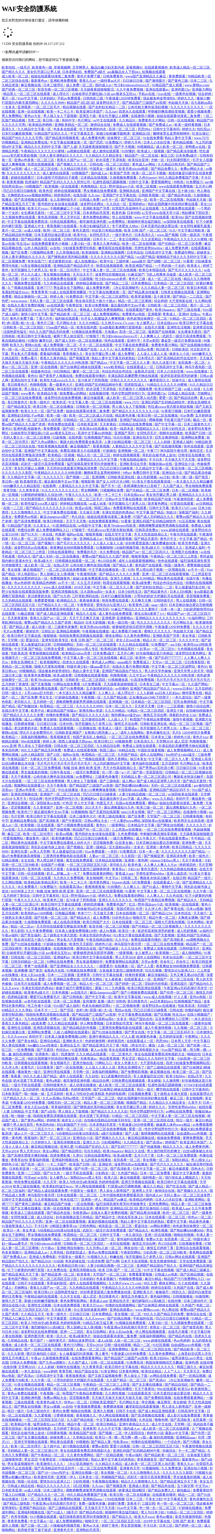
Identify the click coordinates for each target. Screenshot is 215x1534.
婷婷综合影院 (161, 1287)
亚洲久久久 (91, 1142)
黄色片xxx (200, 737)
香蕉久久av (87, 80)
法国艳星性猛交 (15, 332)
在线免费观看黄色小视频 (50, 243)
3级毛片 (72, 1512)
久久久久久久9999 (90, 706)
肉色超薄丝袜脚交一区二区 (147, 318)
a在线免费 (38, 1023)
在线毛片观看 (154, 327)
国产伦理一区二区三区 (177, 992)
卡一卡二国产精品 (192, 1450)
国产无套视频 (41, 684)
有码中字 (69, 120)
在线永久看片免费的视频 (26, 305)
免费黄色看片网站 (165, 345)
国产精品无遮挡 (146, 539)
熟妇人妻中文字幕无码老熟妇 (114, 358)
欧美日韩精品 (182, 847)
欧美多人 (194, 265)
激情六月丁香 (12, 1301)
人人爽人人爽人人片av (161, 865)
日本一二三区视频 (171, 706)
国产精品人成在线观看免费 (48, 1191)
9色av (127, 472)
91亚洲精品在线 (64, 525)
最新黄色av (39, 80)
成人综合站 (45, 1217)
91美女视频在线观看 (36, 265)
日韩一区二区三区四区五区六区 (54, 1279)
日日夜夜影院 (194, 662)
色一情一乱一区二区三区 (20, 349)
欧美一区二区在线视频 (167, 199)
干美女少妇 (153, 1499)
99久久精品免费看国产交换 (178, 177)
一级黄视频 (125, 953)
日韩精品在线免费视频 (136, 424)
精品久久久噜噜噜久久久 (140, 1481)
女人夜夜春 (113, 979)
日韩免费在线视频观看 (128, 1080)
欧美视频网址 (50, 662)
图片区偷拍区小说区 (42, 1353)
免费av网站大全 (192, 169)
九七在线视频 (188, 1283)
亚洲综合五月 (70, 1045)
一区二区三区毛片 (47, 107)
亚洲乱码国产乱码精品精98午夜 (99, 384)
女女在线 (28, 860)
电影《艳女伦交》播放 (139, 1045)
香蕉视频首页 (60, 737)
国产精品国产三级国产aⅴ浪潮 (144, 102)
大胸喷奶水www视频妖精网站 (29, 195)
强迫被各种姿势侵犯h (159, 98)
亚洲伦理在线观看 (57, 1072)
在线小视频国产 (199, 1014)
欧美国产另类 (120, 173)
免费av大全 (154, 1239)
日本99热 (133, 213)
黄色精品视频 (183, 142)
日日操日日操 (133, 80)
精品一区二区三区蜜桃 (135, 301)
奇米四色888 (45, 1124)
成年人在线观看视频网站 (137, 561)
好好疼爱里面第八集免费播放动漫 (151, 543)
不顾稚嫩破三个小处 (65, 208)
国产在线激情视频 (168, 446)
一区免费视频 (24, 1050)
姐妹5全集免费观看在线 (91, 578)
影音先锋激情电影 (164, 1261)
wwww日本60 (183, 688)
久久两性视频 (115, 1393)
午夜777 (153, 450)
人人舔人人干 (117, 719)
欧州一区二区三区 (57, 230)
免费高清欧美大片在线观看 (80, 450)
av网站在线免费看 (179, 1111)
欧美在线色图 (87, 327)
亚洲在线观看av (158, 89)
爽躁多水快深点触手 (189, 776)
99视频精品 (10, 142)
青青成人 (170, 314)
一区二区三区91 (163, 649)
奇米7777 (84, 913)
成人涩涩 (181, 741)
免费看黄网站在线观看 (130, 508)
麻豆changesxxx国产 (55, 517)
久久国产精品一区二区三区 (126, 1380)
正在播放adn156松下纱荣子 (149, 697)
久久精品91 (127, 120)
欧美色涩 (45, 191)
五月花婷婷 (203, 688)
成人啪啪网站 (192, 953)
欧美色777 (25, 812)
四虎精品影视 (17, 997)
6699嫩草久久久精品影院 (22, 486)
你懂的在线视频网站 (120, 1305)
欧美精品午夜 (47, 393)
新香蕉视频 (15, 182)
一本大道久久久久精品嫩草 (193, 481)
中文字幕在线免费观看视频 (116, 1420)
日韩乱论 (48, 631)
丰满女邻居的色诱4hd (118, 512)
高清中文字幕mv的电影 (95, 433)
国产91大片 (29, 534)
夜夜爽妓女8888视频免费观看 (72, 547)
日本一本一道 (170, 609)
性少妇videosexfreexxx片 (132, 85)
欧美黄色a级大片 (37, 992)
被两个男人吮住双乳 (68, 336)
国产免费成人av (161, 124)
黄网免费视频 (193, 1138)
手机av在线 (147, 94)
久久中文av (137, 675)
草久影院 (17, 931)
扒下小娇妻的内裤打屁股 (26, 1270)
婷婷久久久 (186, 98)
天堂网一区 (15, 640)
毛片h (176, 732)
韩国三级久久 (187, 1367)
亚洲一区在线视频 (31, 111)
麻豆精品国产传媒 (58, 1204)
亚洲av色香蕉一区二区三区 (34, 160)
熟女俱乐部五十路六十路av (95, 301)
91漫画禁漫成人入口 (17, 1226)
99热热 (178, 182)
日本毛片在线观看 (28, 983)
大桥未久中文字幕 (44, 759)
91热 (131, 569)
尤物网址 (204, 393)
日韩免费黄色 (113, 76)
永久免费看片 (124, 349)
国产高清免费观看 (28, 521)
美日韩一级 (51, 120)
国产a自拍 (48, 1111)
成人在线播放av (86, 261)
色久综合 (78, 517)
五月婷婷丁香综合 (17, 895)
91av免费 (186, 415)
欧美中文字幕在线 (128, 997)
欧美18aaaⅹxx (165, 309)
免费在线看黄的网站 (98, 873)
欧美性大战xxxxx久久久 (58, 380)
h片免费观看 (92, 684)
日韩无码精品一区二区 (28, 961)
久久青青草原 (29, 490)
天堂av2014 (10, 1151)
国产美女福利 (31, 935)
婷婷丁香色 (110, 1525)
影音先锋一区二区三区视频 (58, 89)
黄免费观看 (177, 76)
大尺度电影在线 (181, 301)
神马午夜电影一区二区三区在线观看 (162, 1023)
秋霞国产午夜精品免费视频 (150, 719)
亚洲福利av (89, 798)
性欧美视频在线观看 (53, 446)
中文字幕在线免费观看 (132, 345)
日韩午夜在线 (60, 772)
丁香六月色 (44, 318)
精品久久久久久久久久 (158, 1367)
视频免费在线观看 (28, 283)
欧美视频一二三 (168, 953)
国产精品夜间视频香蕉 (62, 138)
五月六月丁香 (144, 1155)
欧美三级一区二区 (150, 807)
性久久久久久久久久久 (154, 622)
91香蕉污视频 (171, 411)
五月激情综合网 (93, 719)
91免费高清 (75, 296)
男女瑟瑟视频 (131, 1525)
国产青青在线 (174, 909)
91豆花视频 (186, 521)
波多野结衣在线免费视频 (63, 398)
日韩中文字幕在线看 (107, 975)
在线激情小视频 (143, 116)
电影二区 (203, 1305)
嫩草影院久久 (159, 380)
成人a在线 (104, 1340)
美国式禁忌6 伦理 (129, 909)
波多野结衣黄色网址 (190, 653)
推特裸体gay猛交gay (126, 715)
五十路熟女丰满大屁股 (60, 935)
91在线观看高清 (139, 1393)
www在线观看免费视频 (176, 186)
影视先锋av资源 (91, 710)
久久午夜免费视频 (130, 89)
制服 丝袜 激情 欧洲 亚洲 (82, 768)
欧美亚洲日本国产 (90, 111)
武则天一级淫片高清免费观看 (184, 336)
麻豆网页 (164, 1402)
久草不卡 (20, 798)
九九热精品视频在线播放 (179, 869)
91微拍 (33, 340)
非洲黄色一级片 (47, 1054)
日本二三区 (199, 80)
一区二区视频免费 (126, 1005)
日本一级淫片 (31, 279)
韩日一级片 (146, 1089)
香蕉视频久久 (73, 354)
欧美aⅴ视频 (64, 834)
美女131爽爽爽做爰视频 (98, 790)
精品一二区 (61, 1239)
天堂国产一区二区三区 (164, 816)
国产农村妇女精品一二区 (107, 107)
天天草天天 (192, 1371)
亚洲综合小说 (184, 464)
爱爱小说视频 (120, 1446)
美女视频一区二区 (156, 1160)
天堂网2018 (164, 741)
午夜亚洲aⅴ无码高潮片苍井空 (186, 988)
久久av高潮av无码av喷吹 (61, 1098)
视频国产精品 (136, 1102)
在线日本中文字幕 (15, 710)
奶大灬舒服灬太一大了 (64, 873)
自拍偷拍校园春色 (199, 710)
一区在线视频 (83, 1204)
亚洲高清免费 (176, 856)
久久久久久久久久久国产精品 (112, 257)
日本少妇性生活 (174, 428)
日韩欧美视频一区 (152, 195)
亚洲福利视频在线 (65, 1160)
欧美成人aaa (181, 1208)
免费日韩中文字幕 (146, 472)
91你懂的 (129, 151)
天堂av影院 (151, 340)
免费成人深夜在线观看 (139, 746)
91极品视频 (26, 613)
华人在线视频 (122, 217)
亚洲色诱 (35, 869)
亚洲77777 (44, 287)
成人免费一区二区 (80, 85)
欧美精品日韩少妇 (71, 1265)
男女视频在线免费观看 (100, 191)
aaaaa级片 (138, 261)
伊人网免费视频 (92, 1023)
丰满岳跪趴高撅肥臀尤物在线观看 (133, 376)
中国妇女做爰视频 (151, 750)
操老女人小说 (179, 354)
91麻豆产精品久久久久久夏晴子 (135, 609)
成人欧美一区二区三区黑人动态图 (131, 398)
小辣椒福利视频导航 (73, 1459)
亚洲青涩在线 (203, 327)
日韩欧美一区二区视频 (93, 406)
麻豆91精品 (203, 1120)
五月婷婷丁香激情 (15, 684)
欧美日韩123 (104, 741)
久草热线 (57, 1252)
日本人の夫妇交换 (157, 142)
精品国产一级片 (199, 878)
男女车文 (46, 697)
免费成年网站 (184, 252)
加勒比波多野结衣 (82, 1340)
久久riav (111, 111)
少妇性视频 (81, 1481)
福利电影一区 (152, 1177)
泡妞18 (171, 512)
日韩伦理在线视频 (77, 239)
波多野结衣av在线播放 (31, 547)
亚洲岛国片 (179, 983)
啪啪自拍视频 (184, 1235)
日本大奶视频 (95, 622)
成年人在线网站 (132, 732)
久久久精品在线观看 (134, 644)
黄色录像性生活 (158, 732)
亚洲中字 (134, 340)
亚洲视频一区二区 (132, 450)
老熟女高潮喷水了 (24, 662)
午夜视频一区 (91, 697)
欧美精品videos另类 (77, 653)
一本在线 (46, 534)
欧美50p (177, 217)
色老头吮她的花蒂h (96, 1005)
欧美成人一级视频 (151, 151)
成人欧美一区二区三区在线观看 (122, 1085)
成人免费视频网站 (107, 314)
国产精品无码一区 (134, 199)
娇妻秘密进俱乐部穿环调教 (132, 627)
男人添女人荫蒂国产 (115, 1191)
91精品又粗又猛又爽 (98, 1323)
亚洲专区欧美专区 (55, 640)
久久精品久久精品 (109, 1464)
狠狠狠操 (50, 635)
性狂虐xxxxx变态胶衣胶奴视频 (171, 406)
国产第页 (202, 477)
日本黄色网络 (129, 1371)
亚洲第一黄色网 (158, 847)
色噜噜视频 (38, 384)
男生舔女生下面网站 (68, 287)
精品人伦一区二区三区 (94, 455)
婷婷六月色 (133, 142)
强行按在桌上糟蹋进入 (182, 1177)
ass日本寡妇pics (161, 1001)
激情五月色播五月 (135, 1296)
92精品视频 (10, 860)
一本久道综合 (182, 697)
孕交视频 (148, 1402)
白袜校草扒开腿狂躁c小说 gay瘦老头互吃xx (104, 94)
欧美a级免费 (141, 583)
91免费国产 (160, 644)
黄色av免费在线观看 (103, 1252)
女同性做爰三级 (23, 1217)
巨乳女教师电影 (167, 437)
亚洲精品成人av (91, 539)
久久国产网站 (198, 684)
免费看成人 (142, 662)
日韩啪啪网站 (63, 644)
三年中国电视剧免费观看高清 (122, 1195)
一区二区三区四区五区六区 (87, 865)
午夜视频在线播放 (96, 631)
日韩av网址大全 (96, 820)
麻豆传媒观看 (94, 398)
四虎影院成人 (134, 384)
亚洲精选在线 (129, 191)
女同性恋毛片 (99, 235)
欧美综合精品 (151, 1371)
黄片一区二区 (12, 230)
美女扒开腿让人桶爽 (113, 116)
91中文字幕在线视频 (159, 1270)
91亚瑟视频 (80, 1050)
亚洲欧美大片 (73, 1041)
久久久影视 (16, 1353)
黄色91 (33, 376)
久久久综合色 (131, 948)
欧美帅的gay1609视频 (37, 913)
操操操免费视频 (169, 1138)
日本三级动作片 (196, 1301)
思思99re (144, 129)
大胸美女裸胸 (188, 917)
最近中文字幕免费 (186, 1173)
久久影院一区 (131, 856)
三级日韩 (148, 1503)
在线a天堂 (60, 565)
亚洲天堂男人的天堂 (189, 671)
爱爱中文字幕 (176, 1221)
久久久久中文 (203, 627)
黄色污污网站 (73, 1345)
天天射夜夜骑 (17, 618)
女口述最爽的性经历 (116, 1076)
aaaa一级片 (159, 605)
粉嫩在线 (117, 1257)
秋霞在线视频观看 (41, 164)
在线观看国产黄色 (139, 309)
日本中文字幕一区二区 (150, 1168)
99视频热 (82, 1442)
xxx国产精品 (145, 257)
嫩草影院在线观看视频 (115, 248)
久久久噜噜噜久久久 (26, 512)
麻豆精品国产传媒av (62, 710)
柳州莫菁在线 (192, 693)
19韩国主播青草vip (63, 1226)
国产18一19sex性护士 (54, 1472)
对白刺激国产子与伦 (72, 1124)
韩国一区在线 (27, 1481)
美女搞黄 (14, 569)
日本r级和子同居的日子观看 (58, 177)
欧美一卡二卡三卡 (60, 111)
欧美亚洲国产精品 (139, 265)
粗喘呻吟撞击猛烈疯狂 (144, 221)
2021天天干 (93, 807)
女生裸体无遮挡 (33, 213)
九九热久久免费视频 (68, 878)
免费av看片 (29, 358)
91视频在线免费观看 (87, 332)
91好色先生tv (121, 917)
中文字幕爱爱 (57, 1318)
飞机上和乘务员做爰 (161, 274)
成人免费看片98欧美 (126, 631)
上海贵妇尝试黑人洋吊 (195, 1353)
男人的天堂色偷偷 (158, 671)
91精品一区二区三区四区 (188, 318)
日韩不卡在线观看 (31, 1283)
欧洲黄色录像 (146, 1036)
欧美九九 (16, 345)
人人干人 (106, 349)
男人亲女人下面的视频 (35, 746)
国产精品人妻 (123, 565)
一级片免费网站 (122, 838)
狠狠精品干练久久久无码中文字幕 (182, 257)
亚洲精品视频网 (113, 252)
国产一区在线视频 (70, 1067)
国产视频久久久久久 (72, 164)
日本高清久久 (144, 235)
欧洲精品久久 (67, 600)
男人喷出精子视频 (150, 569)
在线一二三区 (13, 508)
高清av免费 (145, 349)
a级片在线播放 (112, 1133)
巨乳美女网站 (92, 979)
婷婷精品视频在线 (90, 283)
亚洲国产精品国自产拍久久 (122, 671)
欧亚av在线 (84, 508)
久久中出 (122, 939)
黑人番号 (102, 1353)
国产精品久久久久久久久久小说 (136, 411)
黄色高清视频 (48, 217)
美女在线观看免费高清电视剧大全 (54, 609)
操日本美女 (138, 759)
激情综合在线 (100, 124)
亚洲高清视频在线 (65, 591)
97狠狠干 (93, 336)
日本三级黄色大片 (197, 424)
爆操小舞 (203, 98)
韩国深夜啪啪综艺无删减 (164, 1362)
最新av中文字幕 (177, 1433)
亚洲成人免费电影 (43, 1257)
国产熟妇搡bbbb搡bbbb (132, 785)
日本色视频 (60, 992)
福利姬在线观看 (67, 318)
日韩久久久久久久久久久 (129, 380)
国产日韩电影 (73, 997)
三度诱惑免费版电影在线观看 (65, 856)
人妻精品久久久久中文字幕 (132, 446)
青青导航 (10, 490)
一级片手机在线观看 (26, 1085)
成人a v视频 (33, 719)
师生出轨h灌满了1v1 (149, 613)
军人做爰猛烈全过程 (190, 587)
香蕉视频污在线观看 (62, 226)
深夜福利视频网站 (35, 737)
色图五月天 (105, 803)
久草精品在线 (17, 1340)
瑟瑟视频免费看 (198, 596)
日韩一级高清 (190, 235)
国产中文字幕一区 (168, 424)
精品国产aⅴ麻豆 (116, 1199)
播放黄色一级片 (38, 838)
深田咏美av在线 (49, 803)
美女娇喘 (50, 719)
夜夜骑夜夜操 (95, 887)
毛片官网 (18, 816)
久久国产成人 (173, 486)
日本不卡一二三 (105, 239)
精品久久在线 (86, 613)
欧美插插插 (90, 252)
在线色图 (75, 437)
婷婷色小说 (182, 737)
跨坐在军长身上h (131, 1217)
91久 (172, 230)
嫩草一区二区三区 (86, 371)
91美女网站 (109, 1371)
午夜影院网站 (131, 1252)
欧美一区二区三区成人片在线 (91, 415)
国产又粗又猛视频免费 (105, 1376)
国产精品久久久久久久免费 (119, 574)
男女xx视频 (52, 1406)
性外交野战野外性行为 (128, 393)
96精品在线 (127, 750)
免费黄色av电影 (134, 314)
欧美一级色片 (40, 402)
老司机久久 (23, 702)
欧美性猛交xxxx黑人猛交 (40, 503)
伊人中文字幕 (84, 803)
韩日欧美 (163, 349)
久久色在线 (175, 895)
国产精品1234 (162, 913)
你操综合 (169, 1450)
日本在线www (167, 323)
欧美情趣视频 (62, 838)
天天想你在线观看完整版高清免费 (72, 468)
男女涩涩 (129, 1058)
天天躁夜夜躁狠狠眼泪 (97, 89)
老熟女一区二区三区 (165, 1327)
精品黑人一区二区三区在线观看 (27, 94)
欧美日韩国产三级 (168, 389)
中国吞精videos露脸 (133, 790)
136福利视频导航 (127, 547)
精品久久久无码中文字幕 (43, 147)
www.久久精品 (163, 798)
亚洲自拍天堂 (142, 437)
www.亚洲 (9, 746)
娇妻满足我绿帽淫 (132, 1490)
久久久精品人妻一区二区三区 (163, 287)
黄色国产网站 (18, 1279)
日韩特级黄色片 (55, 1085)
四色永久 (24, 556)
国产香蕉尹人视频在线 (56, 376)
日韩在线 (176, 1010)
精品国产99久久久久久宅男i (23, 138)
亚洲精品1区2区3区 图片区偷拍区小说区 (140, 1208)
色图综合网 (25, 530)
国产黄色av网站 (33, 1120)
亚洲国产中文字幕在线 (159, 191)
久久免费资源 (171, 1468)
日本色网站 (196, 922)
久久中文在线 (70, 1296)
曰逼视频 (86, 279)
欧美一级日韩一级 (121, 622)
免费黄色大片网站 (152, 120)
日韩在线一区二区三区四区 (110, 164)
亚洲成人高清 (201, 759)
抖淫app (30, 1177)
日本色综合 (135, 252)
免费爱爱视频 (44, 600)
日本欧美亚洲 (87, 424)
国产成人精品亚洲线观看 (55, 613)
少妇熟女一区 (105, 1173)
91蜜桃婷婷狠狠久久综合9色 (42, 495)
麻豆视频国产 (80, 446)
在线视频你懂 (99, 393)
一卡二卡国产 (57, 1164)
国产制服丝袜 (27, 706)
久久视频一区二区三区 (191, 1028)
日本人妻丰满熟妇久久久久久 (61, 155)
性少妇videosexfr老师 (111, 279)
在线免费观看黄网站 (103, 521)
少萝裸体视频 (63, 1415)
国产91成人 (151, 887)
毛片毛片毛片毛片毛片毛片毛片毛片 (183, 680)
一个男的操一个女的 (170, 265)
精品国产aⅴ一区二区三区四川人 (146, 552)
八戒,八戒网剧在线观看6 (71, 1032)
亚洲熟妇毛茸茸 (88, 1530)
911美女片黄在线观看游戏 (151, 481)
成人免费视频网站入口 (53, 530)
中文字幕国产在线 (84, 349)
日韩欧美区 (180, 349)
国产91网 (112, 1261)
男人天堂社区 (70, 217)
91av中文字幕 (27, 98)
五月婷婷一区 (43, 702)
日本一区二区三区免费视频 (41, 768)
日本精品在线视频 (94, 177)
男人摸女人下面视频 (82, 781)
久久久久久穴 (53, 477)
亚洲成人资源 (138, 1486)
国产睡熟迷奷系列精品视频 (68, 257)
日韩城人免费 (89, 199)
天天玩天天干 (83, 274)
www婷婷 (50, 1371)
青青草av (119, 869)
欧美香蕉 (84, 1274)
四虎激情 (67, 1054)
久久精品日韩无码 (171, 164)
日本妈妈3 (48, 98)
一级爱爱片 (104, 966)
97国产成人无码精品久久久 (153, 517)
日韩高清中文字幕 (159, 252)
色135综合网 (107, 561)
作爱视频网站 (13, 838)
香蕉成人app (124, 873)
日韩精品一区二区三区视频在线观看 (90, 420)
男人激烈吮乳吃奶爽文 (164, 1151)
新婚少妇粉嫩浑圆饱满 (113, 133)
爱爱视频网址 (161, 182)
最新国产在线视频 (162, 332)
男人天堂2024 (125, 957)
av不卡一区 (110, 199)
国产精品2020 (41, 1261)
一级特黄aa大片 (109, 80)
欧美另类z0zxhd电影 (134, 169)
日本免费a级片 (187, 155)
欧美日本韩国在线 (152, 270)
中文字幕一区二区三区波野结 (107, 296)
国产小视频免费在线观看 (75, 825)
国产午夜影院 (72, 820)
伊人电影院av (27, 574)
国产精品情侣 (72, 1151)
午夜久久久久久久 (79, 495)
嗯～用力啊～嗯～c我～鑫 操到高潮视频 (144, 1437)
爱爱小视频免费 (199, 111)
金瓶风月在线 (144, 371)
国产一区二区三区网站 (164, 812)
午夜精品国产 (17, 759)
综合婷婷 (205, 94)
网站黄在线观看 (62, 1442)
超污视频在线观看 (76, 1446)
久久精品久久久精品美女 (104, 155)
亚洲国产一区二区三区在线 (60, 794)
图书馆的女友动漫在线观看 (58, 204)
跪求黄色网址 (158, 503)
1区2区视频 (81, 1486)
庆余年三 (167, 961)
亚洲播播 (21, 970)
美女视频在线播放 (57, 274)
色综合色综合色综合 (117, 371)
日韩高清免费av (147, 530)
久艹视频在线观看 (21, 287)
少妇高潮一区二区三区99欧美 (165, 1252)
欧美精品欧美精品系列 (118, 649)
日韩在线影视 (63, 1349)
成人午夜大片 (146, 838)
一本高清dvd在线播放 (92, 428)
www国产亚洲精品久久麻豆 (146, 76)
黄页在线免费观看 (80, 860)
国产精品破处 (108, 948)
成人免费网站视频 (67, 1499)
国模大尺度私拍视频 (49, 666)
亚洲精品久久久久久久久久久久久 (161, 618)
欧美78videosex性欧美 (120, 525)
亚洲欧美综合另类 (133, 464)
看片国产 (37, 1340)
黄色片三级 (137, 279)
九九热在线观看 (36, 1019)
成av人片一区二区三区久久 (34, 1133)
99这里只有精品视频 (107, 230)
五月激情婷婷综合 (100, 688)
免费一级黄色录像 (92, 1503)
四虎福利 (31, 182)
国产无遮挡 (45, 1050)
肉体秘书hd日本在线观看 (96, 909)
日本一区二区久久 (119, 706)
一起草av (143, 649)
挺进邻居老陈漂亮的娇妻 (179, 376)
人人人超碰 (162, 442)
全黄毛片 (28, 1067)
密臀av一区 (58, 1019)
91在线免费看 (153, 138)
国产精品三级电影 (17, 1503)
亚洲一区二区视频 (69, 807)
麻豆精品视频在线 (141, 1138)
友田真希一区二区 (192, 362)
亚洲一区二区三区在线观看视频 (166, 574)
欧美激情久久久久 (50, 1464)
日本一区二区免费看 (155, 1173)
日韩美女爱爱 (54, 649)
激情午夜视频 (183, 719)
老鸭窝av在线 (195, 147)
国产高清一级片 (33, 1164)
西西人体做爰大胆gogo (75, 741)
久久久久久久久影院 (17, 472)
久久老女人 (42, 525)
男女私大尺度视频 (24, 354)
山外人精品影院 (36, 248)
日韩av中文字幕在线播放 (124, 499)
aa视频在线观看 (79, 151)
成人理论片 (61, 94)
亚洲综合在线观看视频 (193, 1248)
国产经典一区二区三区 (19, 89)
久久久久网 (68, 759)
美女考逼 (189, 635)
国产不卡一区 (111, 486)
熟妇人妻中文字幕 (178, 138)
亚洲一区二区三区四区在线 (153, 1120)
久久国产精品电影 (80, 1420)
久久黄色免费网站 (137, 635)
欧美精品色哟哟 (41, 124)
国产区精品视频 (192, 1274)
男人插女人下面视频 (39, 389)
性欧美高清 (19, 653)
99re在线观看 (31, 741)
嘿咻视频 (155, 420)
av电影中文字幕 (90, 525)
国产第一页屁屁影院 (17, 309)
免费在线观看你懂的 (90, 376)
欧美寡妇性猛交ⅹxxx (58, 1186)
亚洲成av (131, 728)
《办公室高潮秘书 (125, 287)
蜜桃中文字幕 (171, 887)
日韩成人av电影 (167, 1274)
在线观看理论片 (201, 1094)
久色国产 (188, 1305)
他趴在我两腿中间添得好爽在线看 (173, 204)
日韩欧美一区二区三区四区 (168, 305)
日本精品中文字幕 (141, 825)
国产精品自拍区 (177, 1384)
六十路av (48, 1248)
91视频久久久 (172, 547)
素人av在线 (98, 1050)
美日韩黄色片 (17, 384)
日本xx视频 (194, 909)
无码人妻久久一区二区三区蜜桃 (27, 437)
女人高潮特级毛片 (64, 199)
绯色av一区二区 (200, 1217)
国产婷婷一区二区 (129, 983)
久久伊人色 (153, 909)
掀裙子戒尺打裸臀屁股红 (74, 988)
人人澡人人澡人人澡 (152, 354)
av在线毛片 (79, 992)
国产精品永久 (187, 900)
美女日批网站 (129, 239)
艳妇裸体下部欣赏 (195, 213)
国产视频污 (46, 543)
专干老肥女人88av (125, 226)
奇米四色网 (10, 750)
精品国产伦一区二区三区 (91, 829)
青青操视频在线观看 (44, 653)
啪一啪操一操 (67, 539)
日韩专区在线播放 (192, 455)
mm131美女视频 (133, 812)
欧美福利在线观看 (55, 1089)
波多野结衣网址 (92, 204)
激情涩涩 (196, 450)
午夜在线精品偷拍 (133, 459)
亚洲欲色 (105, 1164)
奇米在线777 (37, 261)
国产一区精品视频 (38, 1349)
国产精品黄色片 (156, 591)
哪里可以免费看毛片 (45, 997)
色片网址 (84, 120)
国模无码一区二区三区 (64, 1102)
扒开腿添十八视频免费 (136, 389)
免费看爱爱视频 (141, 1274)
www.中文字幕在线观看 (152, 217)
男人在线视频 (186, 600)
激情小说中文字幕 (35, 314)
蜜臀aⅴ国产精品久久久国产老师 (106, 556)
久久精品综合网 (108, 746)
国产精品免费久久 (164, 169)
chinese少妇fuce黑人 (165, 860)
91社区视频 (160, 1345)
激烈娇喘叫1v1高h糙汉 (149, 1301)
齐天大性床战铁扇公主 (151, 534)
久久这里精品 (151, 239)
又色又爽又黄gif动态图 (187, 975)
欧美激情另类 (44, 1477)
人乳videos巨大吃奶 (39, 693)
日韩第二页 (129, 878)
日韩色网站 (88, 1226)
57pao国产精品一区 (60, 327)
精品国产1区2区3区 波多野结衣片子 (94, 102)
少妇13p (133, 869)
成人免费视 (126, 354)
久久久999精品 (144, 578)
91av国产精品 (171, 1050)
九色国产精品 (127, 754)
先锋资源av (89, 1058)
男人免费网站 (12, 116)
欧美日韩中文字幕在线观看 (47, 816)
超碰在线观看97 (23, 177)
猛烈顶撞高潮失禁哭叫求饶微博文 (92, 464)
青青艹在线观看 (36, 966)
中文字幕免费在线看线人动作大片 (65, 843)
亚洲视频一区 (119, 702)
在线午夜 (193, 578)
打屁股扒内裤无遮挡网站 (20, 102)
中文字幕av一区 (174, 684)
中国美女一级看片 (103, 169)
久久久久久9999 (53, 102)
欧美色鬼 (118, 213)
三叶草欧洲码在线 (86, 596)
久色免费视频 (128, 834)
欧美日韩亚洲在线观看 (144, 988)
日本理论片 (146, 358)
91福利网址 (196, 618)
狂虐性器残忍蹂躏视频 (110, 182)
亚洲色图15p (180, 89)
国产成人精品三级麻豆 (193, 1270)
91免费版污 (114, 142)
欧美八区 (111, 1177)
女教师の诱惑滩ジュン (101, 732)
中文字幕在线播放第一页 (69, 142)
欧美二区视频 (146, 186)
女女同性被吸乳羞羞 (195, 226)
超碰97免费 (116, 1503)
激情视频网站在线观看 (158, 1133)
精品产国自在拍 (141, 1019)
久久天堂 (50, 1182)
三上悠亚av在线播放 (127, 829)
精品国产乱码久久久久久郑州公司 (65, 182)
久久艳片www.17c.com (118, 323)
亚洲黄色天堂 (130, 1468)
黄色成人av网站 (144, 164)
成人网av (128, 781)
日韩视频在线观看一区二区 (75, 561)
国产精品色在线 (180, 195)
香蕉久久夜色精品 (107, 243)
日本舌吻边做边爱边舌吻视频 (190, 605)
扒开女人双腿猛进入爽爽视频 (103, 318)
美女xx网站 (51, 1151)
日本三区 (166, 1525)
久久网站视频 (12, 882)
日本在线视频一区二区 (133, 913)
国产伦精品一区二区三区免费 (180, 243)
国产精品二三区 (117, 283)
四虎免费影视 (60, 1155)
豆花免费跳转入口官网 (172, 1019)
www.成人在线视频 (57, 587)
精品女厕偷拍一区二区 (31, 296)
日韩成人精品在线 (182, 393)
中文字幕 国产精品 (150, 512)
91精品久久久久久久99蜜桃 (167, 384)
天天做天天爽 (89, 512)
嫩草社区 (46, 340)
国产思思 (96, 142)
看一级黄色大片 (61, 384)
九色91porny (148, 177)
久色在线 (146, 1420)
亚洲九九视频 (120, 578)
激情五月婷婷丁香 (160, 1248)
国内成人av (104, 85)
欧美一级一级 (57, 415)
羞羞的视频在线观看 (103, 1221)
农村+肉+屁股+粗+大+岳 (94, 1010)
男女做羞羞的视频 (35, 772)
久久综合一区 (116, 204)
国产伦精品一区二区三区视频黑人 (157, 926)
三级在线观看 (24, 1402)
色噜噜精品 (89, 186)
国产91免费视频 (72, 688)
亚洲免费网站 (159, 1204)
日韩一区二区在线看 (36, 878)
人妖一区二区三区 (171, 1045)
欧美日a (183, 1389)
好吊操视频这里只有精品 (155, 653)
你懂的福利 (193, 1010)
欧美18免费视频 (97, 305)
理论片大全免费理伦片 (36, 732)
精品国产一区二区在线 (142, 155)
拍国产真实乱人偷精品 (90, 737)
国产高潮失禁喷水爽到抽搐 (28, 1155)
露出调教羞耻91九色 (119, 807)
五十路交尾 (162, 296)
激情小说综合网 (198, 706)
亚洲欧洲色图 (31, 1398)
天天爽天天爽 (141, 600)
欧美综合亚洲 (138, 160)
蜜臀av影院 (100, 1446)
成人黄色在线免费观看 (115, 613)
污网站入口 (104, 1063)
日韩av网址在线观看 (180, 1257)
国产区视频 (162, 1014)
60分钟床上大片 (23, 891)
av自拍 (55, 248)
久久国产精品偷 (115, 697)
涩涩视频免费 (103, 843)
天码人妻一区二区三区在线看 (51, 301)
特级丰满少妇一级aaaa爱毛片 (88, 666)
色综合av (63, 1050)
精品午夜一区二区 (162, 917)
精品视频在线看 (75, 107)
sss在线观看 (55, 305)
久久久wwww (17, 1036)
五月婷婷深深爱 (171, 1036)
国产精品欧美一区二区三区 (70, 314)
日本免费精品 (141, 283)
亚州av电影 (198, 997)
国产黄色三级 (178, 80)
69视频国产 (80, 173)
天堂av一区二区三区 (167, 662)
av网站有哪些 (160, 1226)
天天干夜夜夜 (21, 776)
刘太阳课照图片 (178, 160)
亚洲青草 (84, 975)
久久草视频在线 (68, 252)
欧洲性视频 (160, 1230)
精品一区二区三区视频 (186, 724)
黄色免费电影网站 (96, 217)
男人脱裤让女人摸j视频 (57, 574)
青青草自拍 (19, 1160)
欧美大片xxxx (38, 208)
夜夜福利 (31, 1138)
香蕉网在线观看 (201, 1252)
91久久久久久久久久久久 (60, 490)
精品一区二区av (22, 926)
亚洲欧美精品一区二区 (71, 124)
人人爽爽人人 (150, 336)
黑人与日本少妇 (153, 1512)
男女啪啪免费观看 (198, 486)
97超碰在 (109, 450)
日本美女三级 (149, 684)
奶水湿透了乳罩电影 (111, 160)
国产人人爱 (146, 966)
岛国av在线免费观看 (130, 803)
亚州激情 (89, 1001)
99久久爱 (150, 1283)
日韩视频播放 (183, 1296)
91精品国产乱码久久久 (51, 133)
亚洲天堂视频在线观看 (138, 1182)
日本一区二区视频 (185, 490)
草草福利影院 (61, 1107)
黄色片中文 (169, 539)
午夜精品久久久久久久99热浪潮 (65, 362)
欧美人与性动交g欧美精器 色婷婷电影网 (96, 1094)
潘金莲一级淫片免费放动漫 (181, 340)
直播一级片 (105, 1001)
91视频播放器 (118, 680)
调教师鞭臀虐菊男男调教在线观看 (164, 525)
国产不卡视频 (124, 147)
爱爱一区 (165, 398)
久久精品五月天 (33, 1314)
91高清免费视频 (143, 680)
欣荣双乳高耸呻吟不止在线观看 (136, 208)
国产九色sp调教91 (44, 442)
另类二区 (34, 120)
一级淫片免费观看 (86, 772)
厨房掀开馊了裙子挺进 (34, 1530)
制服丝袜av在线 (161, 464)
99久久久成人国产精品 (40, 1076)
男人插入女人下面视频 (60, 116)
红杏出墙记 (201, 133)
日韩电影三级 (93, 98)
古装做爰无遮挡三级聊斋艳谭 (88, 869)
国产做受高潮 (192, 1327)
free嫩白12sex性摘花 (43, 1045)
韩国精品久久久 (148, 428)
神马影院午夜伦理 (70, 389)
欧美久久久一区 (33, 411)
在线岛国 (80, 195)
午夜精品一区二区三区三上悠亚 (174, 556)
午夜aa (36, 1358)
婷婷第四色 (63, 195)
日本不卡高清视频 (134, 1261)
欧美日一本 (127, 931)
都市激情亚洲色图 (93, 221)
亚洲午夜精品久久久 (104, 1036)
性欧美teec (121, 1442)
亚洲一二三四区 (29, 1173)
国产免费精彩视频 (135, 1072)
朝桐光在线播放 (171, 433)
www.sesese (19, 301)
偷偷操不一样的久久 (170, 1292)
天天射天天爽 (144, 706)
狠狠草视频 (94, 534)
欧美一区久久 (57, 1336)
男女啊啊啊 (89, 490)
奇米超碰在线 (75, 1261)
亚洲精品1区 (141, 133)
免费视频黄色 (60, 578)
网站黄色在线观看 (171, 578)
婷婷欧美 (53, 1120)
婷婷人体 (57, 296)
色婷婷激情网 (95, 1041)
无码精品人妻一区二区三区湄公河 (146, 776)
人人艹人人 (172, 1371)
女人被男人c (145, 323)
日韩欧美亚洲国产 (69, 732)
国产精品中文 (105, 1217)
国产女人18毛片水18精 (113, 481)
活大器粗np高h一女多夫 (98, 591)
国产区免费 (19, 252)
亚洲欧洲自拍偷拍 (70, 1248)
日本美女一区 (89, 1477)
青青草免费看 (17, 1521)
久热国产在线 (183, 1287)
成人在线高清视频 (67, 922)
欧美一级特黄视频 (188, 124)
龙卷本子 (133, 1503)
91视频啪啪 (104, 547)
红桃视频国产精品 (98, 437)
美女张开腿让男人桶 (100, 354)
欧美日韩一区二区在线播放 (53, 406)
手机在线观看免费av (173, 838)
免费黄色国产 (116, 904)
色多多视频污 (12, 1252)
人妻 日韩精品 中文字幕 (21, 1111)
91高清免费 (96, 1261)
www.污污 (201, 138)
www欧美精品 (114, 367)
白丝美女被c (124, 843)
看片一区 (9, 98)
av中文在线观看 (105, 120)
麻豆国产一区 (104, 1239)
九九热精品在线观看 (58, 283)
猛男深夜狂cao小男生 (188, 1358)
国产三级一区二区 (35, 1525)
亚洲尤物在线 (83, 1063)
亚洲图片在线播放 (185, 552)
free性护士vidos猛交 (181, 754)
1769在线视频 (114, 1499)
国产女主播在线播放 (26, 1208)
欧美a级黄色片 (80, 1336)
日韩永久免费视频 (24, 1362)
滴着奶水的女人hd (183, 715)
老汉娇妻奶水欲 (60, 261)
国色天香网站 (118, 759)
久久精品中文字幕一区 (34, 129)
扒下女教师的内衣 (93, 129)
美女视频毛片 (60, 1063)
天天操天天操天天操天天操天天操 (117, 1398)
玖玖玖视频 (122, 437)
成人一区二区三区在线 (41, 169)
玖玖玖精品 (93, 1151)
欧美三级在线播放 (112, 816)
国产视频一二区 (78, 477)
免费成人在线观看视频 (130, 124)
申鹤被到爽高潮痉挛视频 (167, 111)
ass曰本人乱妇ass (168, 693)
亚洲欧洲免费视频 (64, 80)
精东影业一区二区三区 (115, 1226)
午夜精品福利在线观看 (41, 1296)
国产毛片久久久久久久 (185, 270)
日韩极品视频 (65, 913)
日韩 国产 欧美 (184, 1521)
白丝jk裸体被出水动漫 (18, 763)
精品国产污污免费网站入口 (184, 1279)
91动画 (58, 1261)
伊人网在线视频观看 (90, 1186)
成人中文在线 (161, 1424)
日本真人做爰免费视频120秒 (76, 931)
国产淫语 (67, 1010)
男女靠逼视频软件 (90, 961)
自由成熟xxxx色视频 (192, 1133)
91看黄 (188, 261)
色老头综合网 (173, 957)
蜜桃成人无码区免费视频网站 (102, 309)
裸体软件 (33, 631)
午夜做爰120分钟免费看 (123, 98)
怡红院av (204, 129)
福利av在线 (75, 534)
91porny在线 (121, 882)
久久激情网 (171, 1080)
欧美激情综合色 (14, 869)
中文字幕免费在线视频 (60, 512)
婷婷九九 (188, 129)
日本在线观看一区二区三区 (132, 922)
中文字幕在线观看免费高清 (28, 221)
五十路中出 (52, 1446)
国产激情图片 (155, 80)
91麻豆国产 (136, 274)
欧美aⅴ (31, 979)
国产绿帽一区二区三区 (164, 261)
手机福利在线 (143, 1318)
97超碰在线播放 (67, 697)
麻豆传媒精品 (158, 975)
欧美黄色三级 (139, 605)
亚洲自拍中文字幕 (24, 380)
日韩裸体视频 (24, 724)
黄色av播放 (164, 1516)
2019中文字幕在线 (157, 1521)
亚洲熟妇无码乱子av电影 (26, 415)
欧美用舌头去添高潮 (189, 820)
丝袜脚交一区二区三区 (124, 138)
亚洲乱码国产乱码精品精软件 (163, 402)
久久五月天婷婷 (89, 583)
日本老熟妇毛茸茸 (96, 213)
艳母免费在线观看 (61, 424)
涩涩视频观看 (20, 807)
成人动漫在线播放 (83, 1085)
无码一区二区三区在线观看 (96, 644)
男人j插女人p (201, 1160)
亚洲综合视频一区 (21, 803)
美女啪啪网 (95, 878)
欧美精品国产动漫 (158, 499)
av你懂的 (121, 688)
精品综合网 (101, 1080)
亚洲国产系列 (124, 433)
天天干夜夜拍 (144, 1389)
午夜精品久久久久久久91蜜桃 (43, 151)
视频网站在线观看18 (29, 785)
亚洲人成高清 (176, 873)
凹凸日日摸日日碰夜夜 (20, 191)
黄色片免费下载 (89, 76)
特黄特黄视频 (135, 975)
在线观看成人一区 (140, 367)
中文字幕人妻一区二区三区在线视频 (110, 270)
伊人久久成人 (31, 274)
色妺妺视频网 (41, 1239)
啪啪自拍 (194, 1054)
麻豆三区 (167, 155)
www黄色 (28, 393)
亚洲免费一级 (192, 843)
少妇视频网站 (111, 1142)
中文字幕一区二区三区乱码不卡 (171, 1032)
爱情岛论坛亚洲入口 (111, 605)
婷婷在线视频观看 (68, 191)
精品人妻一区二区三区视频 (104, 1102)
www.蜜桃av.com (197, 85)
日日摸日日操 (47, 724)
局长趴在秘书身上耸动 (159, 455)
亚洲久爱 (66, 1146)
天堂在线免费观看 (193, 1261)
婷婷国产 (171, 1142)
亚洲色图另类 (34, 1336)
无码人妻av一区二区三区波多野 (187, 1195)
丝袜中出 (179, 380)
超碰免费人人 (60, 1437)
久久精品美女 (133, 1142)
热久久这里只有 (164, 362)
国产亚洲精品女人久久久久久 (72, 966)
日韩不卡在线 (126, 1411)
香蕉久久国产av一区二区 (75, 160)
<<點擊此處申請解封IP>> (20, 52)
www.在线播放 (197, 371)
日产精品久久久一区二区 (56, 605)
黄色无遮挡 (81, 230)
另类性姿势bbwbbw (148, 248)
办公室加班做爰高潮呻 (90, 1309)
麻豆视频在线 (31, 85)
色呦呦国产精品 (113, 1477)
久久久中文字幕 (110, 1428)
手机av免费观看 (69, 98)
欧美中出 (80, 235)
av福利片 (206, 931)
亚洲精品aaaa (186, 1437)
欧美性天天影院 (81, 944)
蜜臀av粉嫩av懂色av (17, 1477)
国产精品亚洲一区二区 (58, 1274)
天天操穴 (200, 913)
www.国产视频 (167, 235)
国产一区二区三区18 (55, 1138)
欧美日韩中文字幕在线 (196, 323)
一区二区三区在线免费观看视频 (168, 829)
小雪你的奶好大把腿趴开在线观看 (159, 596)
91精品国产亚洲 (19, 525)
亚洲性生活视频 (179, 327)
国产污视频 (192, 1442)
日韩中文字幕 (138, 182)
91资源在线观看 (182, 503)
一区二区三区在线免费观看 (22, 398)
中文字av (112, 878)
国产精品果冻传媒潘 (182, 151)
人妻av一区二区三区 (194, 728)
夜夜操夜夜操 (89, 600)
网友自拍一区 (134, 1248)
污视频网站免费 (42, 252)
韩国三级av (102, 508)
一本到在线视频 (118, 1243)
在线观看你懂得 (164, 1494)
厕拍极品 (184, 1490)
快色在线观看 (114, 340)
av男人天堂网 (40, 851)
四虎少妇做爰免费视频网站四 (188, 1063)
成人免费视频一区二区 (60, 345)
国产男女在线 (135, 1032)
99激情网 (202, 1296)
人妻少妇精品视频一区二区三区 (128, 442)
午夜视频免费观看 (88, 1406)
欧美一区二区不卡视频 (149, 173)
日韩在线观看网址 (64, 221)
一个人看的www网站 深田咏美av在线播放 (141, 820)
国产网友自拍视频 (170, 825)
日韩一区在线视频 (181, 120)
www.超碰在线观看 (175, 530)
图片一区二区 (200, 305)
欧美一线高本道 (122, 428)
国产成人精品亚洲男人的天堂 (159, 781)
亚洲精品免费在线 (35, 142)
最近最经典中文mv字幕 (128, 305)
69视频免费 (123, 741)
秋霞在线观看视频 (119, 539)
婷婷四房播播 (94, 904)
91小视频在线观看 (44, 1516)
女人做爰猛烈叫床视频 (76, 1353)
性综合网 (36, 798)
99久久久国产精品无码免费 (49, 332)
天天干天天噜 (76, 521)
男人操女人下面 (136, 1376)
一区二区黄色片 (121, 1054)
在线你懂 (175, 1301)
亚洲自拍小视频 (196, 1468)
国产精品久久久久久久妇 (91, 715)
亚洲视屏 (24, 107)
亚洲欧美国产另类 (96, 208)
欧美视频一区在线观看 (62, 186)
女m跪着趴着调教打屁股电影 (121, 327)
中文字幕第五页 (82, 133)
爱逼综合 (33, 640)
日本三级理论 (53, 85)
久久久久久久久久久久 (187, 107)
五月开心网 (203, 186)
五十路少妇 (186, 191)
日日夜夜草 (45, 1067)
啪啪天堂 (140, 917)
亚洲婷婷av (137, 204)
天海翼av (111, 332)
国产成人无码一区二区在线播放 (79, 340)
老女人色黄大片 (126, 1063)
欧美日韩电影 (53, 521)
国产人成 (70, 147)
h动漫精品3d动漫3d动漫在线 (78, 1133)
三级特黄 (123, 261)
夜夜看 (16, 1076)
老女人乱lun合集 (128, 640)
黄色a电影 (54, 1080)
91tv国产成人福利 (66, 1005)
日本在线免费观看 (67, 1305)
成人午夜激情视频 (158, 1028)
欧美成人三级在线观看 (28, 1213)
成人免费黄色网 (93, 138)
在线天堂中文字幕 (118, 534)
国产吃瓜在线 (176, 1186)
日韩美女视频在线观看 (178, 292)
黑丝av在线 (123, 1010)
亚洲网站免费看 (193, 437)
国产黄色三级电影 (29, 1204)
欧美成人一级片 (110, 728)
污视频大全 (203, 1472)
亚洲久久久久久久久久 (115, 900)
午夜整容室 (74, 305)
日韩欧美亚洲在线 (121, 477)
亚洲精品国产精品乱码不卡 (73, 265)
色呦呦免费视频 (131, 1279)
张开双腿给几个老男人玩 (30, 270)
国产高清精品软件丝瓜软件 (177, 358)
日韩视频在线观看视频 (91, 675)
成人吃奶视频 (147, 477)
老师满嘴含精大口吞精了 (142, 486)
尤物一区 (158, 160)
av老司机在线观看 (38, 1001)
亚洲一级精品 (96, 847)
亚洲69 (183, 314)
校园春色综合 (41, 371)
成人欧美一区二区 (15, 76)
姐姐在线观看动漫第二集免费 (53, 76)
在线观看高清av (71, 887)
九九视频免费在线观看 (178, 208)
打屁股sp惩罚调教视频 (125, 1186)
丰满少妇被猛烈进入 (94, 226)
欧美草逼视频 (141, 296)
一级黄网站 (117, 825)
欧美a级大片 (151, 547)
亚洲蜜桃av (125, 618)
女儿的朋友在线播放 (96, 1160)
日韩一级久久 (12, 693)
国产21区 (54, 754)
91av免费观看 (95, 851)
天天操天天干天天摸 (180, 459)
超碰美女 (204, 252)
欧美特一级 (144, 657)
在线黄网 (49, 486)
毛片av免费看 (13, 631)
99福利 (39, 1318)
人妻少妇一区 (81, 243)
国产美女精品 (27, 1041)
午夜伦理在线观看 (184, 534)
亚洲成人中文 (34, 226)
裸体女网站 (113, 635)
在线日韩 (179, 878)
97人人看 (181, 997)
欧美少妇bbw (176, 1076)
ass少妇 (165, 477)
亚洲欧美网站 (195, 1199)
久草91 (78, 1155)
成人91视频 (108, 931)
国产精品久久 (122, 1516)
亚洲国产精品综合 (133, 420)
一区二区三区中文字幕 (64, 213)
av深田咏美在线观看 (178, 221)
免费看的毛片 (87, 552)
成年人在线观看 (71, 1076)
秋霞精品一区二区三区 (57, 706)
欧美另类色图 (188, 543)
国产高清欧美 (49, 820)
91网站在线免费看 (67, 684)
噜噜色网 (162, 1420)
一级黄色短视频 (184, 94)
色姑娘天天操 (178, 102)
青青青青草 (39, 292)
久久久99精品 (89, 323)
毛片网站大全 (66, 323)
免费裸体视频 (113, 1406)
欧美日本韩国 (197, 287)
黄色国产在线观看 (149, 565)
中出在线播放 (68, 790)
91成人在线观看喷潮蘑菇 (68, 292)
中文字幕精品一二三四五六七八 (31, 1129)
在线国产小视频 (53, 865)
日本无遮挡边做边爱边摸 (160, 226)
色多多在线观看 (65, 129)
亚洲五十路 (88, 116)
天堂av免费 (150, 961)
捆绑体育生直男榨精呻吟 (172, 133)
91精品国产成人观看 (167, 85)
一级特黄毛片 (56, 1340)
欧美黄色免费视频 (38, 675)
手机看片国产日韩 (177, 420)
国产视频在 (75, 847)
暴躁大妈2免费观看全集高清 (81, 442)
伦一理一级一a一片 (116, 772)
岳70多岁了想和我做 (93, 380)
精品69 (79, 622)
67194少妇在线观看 (198, 1085)
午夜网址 (192, 1036)
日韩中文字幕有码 (167, 129)
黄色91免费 (60, 1411)
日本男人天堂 (181, 1041)
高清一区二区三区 (122, 129)
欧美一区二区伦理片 (65, 270)
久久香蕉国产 (43, 807)
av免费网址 (117, 221)
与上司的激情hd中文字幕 (112, 763)
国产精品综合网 (186, 398)
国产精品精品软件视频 (80, 1028)
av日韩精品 (204, 503)
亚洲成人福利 (183, 442)
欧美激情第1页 (31, 481)
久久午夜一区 (203, 891)
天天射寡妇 (108, 424)
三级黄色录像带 (66, 627)
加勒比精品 (180, 1160)
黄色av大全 (33, 116)
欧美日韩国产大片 (96, 922)
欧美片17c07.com (184, 508)
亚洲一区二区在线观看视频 (66, 1221)
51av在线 (163, 94)
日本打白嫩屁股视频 (17, 133)
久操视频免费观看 (123, 177)
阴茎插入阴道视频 (60, 499)
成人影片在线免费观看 (184, 1415)
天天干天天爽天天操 (84, 618)
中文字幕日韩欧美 (191, 230)
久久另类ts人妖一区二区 (104, 1248)
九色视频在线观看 (191, 649)
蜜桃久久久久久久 (158, 631)
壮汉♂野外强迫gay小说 (117, 186)
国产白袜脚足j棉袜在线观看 (81, 367)
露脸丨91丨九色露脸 (110, 988)
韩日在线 (60, 1389)
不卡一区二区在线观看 (96, 345)
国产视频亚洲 (79, 358)
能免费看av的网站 (73, 393)
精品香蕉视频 (109, 1058)
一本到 (112, 851)
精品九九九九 (173, 1146)
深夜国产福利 (188, 512)
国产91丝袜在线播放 (26, 944)
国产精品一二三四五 (188, 296)
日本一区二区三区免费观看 (177, 1155)
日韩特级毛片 (163, 600)
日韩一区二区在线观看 (107, 1362)
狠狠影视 (87, 481)
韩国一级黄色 (174, 565)
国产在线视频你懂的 (195, 345)
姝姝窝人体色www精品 (173, 1124)
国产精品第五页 (19, 406)
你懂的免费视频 (58, 715)
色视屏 (60, 534)
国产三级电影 (110, 781)
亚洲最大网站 (202, 89)
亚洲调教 (99, 477)
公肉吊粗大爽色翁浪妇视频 (148, 107)
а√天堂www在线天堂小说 (161, 213)
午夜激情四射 (183, 499)
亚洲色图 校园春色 (27, 428)
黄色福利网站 (160, 1296)
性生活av (23, 243)
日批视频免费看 (140, 1094)
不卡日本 (156, 459)
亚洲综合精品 (50, 1041)
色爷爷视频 (19, 1516)
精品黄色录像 (125, 415)
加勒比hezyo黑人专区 (83, 649)
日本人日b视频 (181, 591)
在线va (195, 314)
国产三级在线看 (189, 309)
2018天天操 (82, 587)
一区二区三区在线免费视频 (66, 569)
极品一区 (200, 420)
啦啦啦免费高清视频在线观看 (81, 635)
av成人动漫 (33, 230)
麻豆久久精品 (153, 1186)
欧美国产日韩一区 (198, 433)
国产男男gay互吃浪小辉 (157, 768)
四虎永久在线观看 (132, 111)
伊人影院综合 (134, 1433)
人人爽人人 (107, 693)
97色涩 (67, 803)
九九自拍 (92, 1076)
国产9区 (68, 428)
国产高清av (154, 1142)
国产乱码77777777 (168, 657)
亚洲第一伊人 (91, 1199)
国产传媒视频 (60, 829)
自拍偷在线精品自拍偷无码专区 (108, 1120)
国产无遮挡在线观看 (104, 812)
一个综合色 (172, 1442)
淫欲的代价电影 (156, 983)
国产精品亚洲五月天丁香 (101, 1045)
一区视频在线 (175, 569)
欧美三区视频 (12, 688)
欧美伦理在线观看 (55, 349)
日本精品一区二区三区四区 (174, 283)
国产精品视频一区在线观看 (41, 239)
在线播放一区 (124, 966)
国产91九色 (61, 596)
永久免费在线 (110, 552)
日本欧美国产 (12, 1094)
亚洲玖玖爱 (19, 851)
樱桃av (153, 803)
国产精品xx (99, 362)
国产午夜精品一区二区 (48, 1455)
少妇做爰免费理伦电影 (79, 248)
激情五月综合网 (155, 715)
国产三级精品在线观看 (164, 1067)
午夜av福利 (10, 935)
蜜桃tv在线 (33, 345)
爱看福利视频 (50, 354)
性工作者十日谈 (40, 1005)
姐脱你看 (205, 1107)
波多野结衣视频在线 (110, 274)
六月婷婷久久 (41, 1142)
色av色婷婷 (22, 583)
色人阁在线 (170, 1309)
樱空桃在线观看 (168, 1089)
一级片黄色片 (122, 235)
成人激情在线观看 (106, 151)
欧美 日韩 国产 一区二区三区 (146, 230)
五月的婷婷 (31, 1089)
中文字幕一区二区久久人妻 (130, 362)
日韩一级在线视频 (118, 1345)
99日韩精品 (62, 371)
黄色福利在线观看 (146, 763)
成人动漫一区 (41, 627)
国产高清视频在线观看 (31, 199)
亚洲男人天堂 (142, 1191)
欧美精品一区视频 (61, 455)
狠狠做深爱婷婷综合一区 (30, 578)
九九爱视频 (43, 1415)
